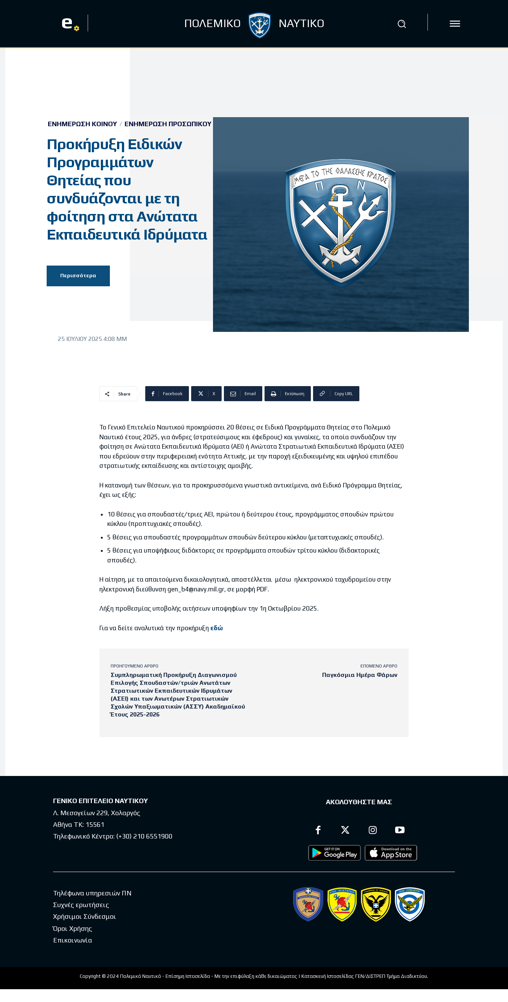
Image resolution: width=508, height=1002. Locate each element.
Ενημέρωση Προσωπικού (168, 124)
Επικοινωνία (72, 940)
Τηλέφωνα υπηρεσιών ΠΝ (92, 893)
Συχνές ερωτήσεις (81, 905)
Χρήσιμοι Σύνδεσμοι (84, 916)
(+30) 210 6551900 (144, 836)
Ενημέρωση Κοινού (82, 124)
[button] (402, 23)
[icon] (454, 23)
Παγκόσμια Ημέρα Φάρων (359, 674)
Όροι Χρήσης (72, 928)
